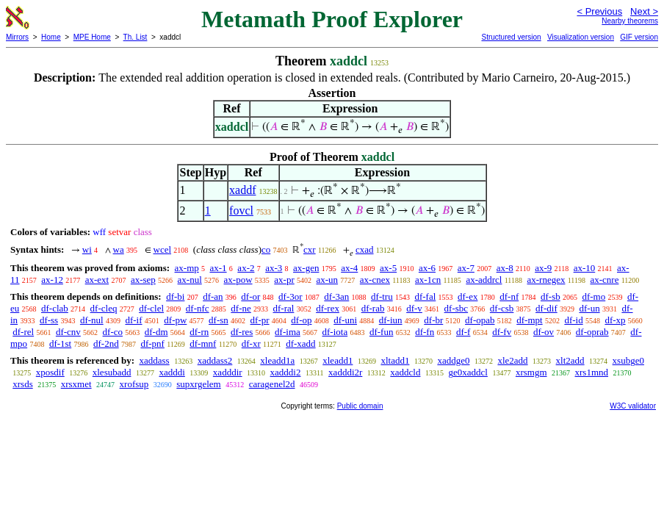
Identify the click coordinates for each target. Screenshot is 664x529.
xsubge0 (628, 360)
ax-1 (218, 267)
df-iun (391, 319)
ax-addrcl (484, 279)
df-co (113, 331)
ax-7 (466, 267)
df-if (133, 319)
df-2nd (106, 343)
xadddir (227, 372)
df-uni (345, 319)
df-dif (546, 308)
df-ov (543, 331)
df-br (433, 319)
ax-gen (306, 267)
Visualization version (580, 37)
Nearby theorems (630, 21)
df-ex (467, 296)
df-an (213, 296)
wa (118, 249)
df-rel (23, 331)
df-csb (502, 308)
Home (51, 37)
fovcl (241, 210)
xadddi (171, 372)
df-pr (260, 319)
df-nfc (197, 308)
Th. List (135, 37)
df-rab (373, 308)
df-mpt (529, 319)
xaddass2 (215, 360)
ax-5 (388, 267)
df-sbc (456, 308)
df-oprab (592, 331)
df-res (242, 331)
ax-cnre (604, 279)
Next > (644, 11)
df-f (463, 331)
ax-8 (505, 267)
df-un (589, 308)
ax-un (327, 279)
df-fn (424, 331)
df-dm (156, 331)
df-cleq (104, 308)
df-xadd (300, 343)
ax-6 (427, 267)
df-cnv (68, 331)
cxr (309, 249)
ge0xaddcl (467, 372)
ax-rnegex (546, 279)
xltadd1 (394, 360)
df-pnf (152, 343)
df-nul (92, 319)
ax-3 (273, 267)
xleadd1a (277, 360)
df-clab (54, 308)
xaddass (154, 360)
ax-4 (349, 267)
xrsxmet (76, 383)
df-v (414, 308)
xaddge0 (453, 360)
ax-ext (97, 279)
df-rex (327, 308)
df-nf (509, 296)
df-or (250, 296)
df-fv (501, 331)
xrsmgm (531, 372)
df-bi (175, 296)
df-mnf (203, 343)
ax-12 (52, 279)
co (265, 249)
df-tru (382, 296)
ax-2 (245, 267)
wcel (163, 249)
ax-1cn (428, 279)
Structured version (511, 37)
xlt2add (570, 360)
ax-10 (585, 267)
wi (87, 249)
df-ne (240, 308)
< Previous (599, 11)
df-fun (381, 331)
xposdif (50, 372)
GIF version (639, 37)
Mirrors (17, 37)
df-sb (550, 296)
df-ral (284, 308)
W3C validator (633, 406)
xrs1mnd (592, 372)
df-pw (175, 319)
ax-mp (187, 267)
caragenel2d (272, 383)
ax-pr (284, 279)
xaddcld (405, 372)
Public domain (360, 406)
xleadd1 (337, 360)
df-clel (151, 308)
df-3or (290, 296)
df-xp (615, 319)
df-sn (218, 319)
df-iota (335, 331)
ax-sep (143, 279)
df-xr (251, 343)
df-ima (287, 331)
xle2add (512, 360)
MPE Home (92, 37)
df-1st (60, 343)
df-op (301, 319)
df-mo (593, 296)
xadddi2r (345, 372)
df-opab (479, 319)
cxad (365, 249)
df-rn (199, 331)
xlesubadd (112, 372)
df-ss (49, 319)
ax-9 (543, 267)
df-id (573, 319)
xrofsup (134, 383)
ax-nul (190, 279)
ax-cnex (375, 279)
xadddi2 (285, 372)
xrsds (22, 383)
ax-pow (238, 279)
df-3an (336, 296)
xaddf (242, 190)
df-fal (425, 296)
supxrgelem (198, 383)
